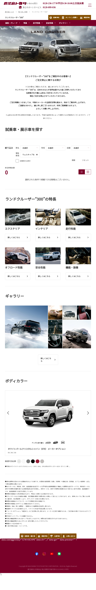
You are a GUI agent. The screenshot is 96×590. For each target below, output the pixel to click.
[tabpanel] (48, 44)
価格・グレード (11, 23)
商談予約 (85, 17)
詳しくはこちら (46, 359)
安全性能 (49, 23)
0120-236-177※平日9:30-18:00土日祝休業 (63, 3)
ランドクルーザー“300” (14, 17)
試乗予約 (54, 17)
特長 (25, 23)
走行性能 (36, 23)
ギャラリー (63, 23)
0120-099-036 (49, 7)
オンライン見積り (70, 17)
